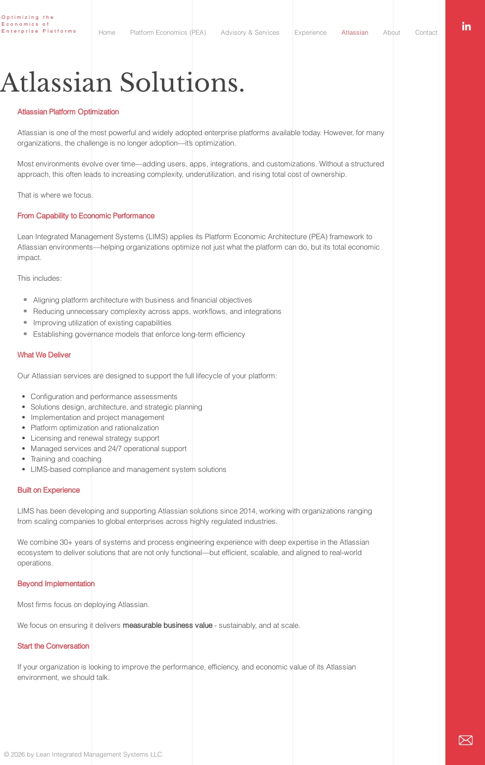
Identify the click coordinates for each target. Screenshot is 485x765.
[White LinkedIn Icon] (466, 26)
